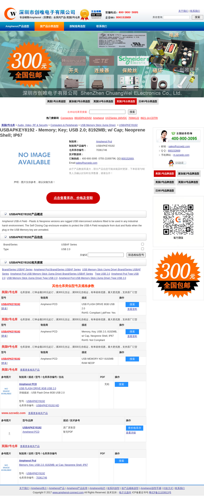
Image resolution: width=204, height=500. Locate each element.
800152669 (127, 158)
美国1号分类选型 (56, 101)
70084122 (133, 118)
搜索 (132, 304)
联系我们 (195, 11)
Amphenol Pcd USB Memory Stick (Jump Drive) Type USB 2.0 (92, 278)
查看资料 (132, 309)
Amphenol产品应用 (77, 488)
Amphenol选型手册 (151, 488)
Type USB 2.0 (102, 273)
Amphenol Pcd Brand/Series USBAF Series (57, 269)
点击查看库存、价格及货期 (73, 197)
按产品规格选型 (130, 488)
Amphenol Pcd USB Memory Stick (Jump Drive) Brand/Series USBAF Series (51, 273)
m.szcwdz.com (181, 155)
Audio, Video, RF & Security (32, 125)
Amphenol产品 (57, 488)
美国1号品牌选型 (164, 173)
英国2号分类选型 (126, 101)
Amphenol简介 (39, 488)
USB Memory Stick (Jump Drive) (98, 125)
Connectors (67, 118)
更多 (4, 308)
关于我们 (183, 11)
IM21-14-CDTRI (149, 118)
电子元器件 (125, 492)
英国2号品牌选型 (164, 182)
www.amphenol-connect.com (68, 492)
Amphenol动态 (97, 488)
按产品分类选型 (49, 26)
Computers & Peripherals (64, 125)
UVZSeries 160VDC (116, 118)
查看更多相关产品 (30, 369)
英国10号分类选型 (103, 101)
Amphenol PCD (31, 431)
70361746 (41, 477)
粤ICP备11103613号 (160, 492)
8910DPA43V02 (83, 118)
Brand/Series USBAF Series (17, 269)
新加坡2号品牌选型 (188, 173)
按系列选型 (113, 488)
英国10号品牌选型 (188, 182)
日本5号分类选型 (148, 101)
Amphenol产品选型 (17, 26)
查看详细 (131, 432)
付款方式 (168, 488)
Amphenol (98, 118)
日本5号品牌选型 (164, 190)
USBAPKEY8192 (128, 125)
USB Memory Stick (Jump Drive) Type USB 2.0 (32, 278)
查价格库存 (134, 427)
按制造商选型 (77, 26)
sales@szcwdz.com (86, 162)
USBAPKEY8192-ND (47, 405)
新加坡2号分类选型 (79, 101)
